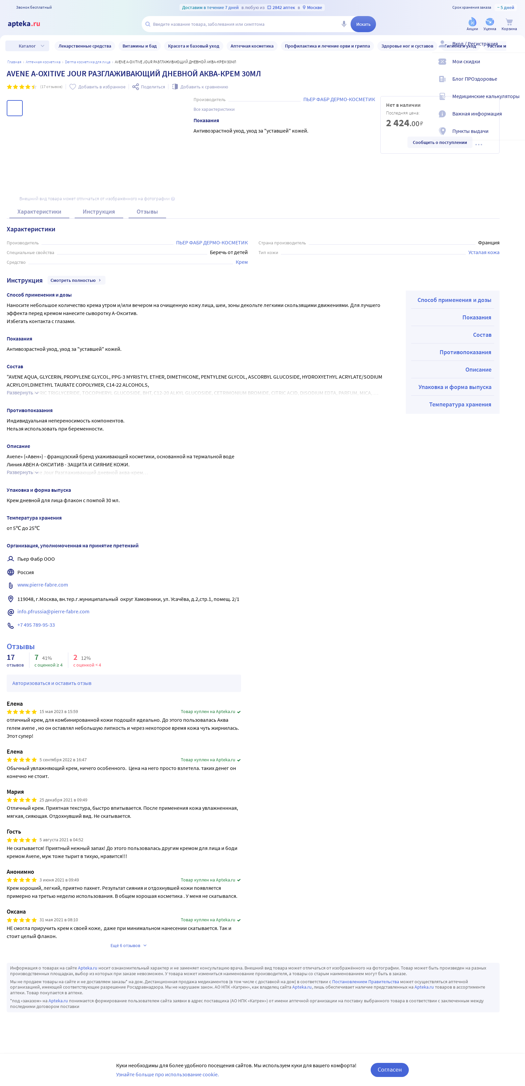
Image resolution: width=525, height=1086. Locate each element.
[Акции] (472, 24)
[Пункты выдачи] (515, 136)
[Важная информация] (515, 119)
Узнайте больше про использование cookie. (167, 1074)
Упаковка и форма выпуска (455, 387)
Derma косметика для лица (87, 61)
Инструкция (99, 211)
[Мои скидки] (515, 67)
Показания (477, 317)
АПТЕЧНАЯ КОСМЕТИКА (43, 61)
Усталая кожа (484, 252)
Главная (14, 61)
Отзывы (147, 211)
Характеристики (39, 211)
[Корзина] (509, 24)
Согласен (390, 1069)
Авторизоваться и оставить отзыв (51, 683)
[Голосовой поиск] (344, 24)
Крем (242, 261)
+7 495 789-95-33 (36, 624)
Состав (482, 334)
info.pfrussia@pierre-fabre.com (53, 611)
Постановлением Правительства (365, 982)
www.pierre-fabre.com (42, 584)
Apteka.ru (87, 968)
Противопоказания (466, 352)
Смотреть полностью (76, 280)
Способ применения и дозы (455, 300)
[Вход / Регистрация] (515, 49)
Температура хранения (460, 404)
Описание (478, 369)
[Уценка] (489, 24)
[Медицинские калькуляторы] (515, 101)
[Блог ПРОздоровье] (515, 84)
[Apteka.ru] (29, 24)
